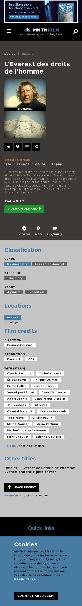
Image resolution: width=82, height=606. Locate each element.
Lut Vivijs (40, 405)
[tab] (24, 231)
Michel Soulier (18, 424)
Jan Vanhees (16, 405)
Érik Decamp (16, 379)
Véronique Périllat (20, 392)
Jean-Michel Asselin (50, 398)
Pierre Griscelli (44, 386)
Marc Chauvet (17, 436)
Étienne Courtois (48, 436)
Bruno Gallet (16, 386)
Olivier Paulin (42, 417)
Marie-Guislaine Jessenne (26, 430)
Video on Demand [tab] (24, 208)
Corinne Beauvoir (53, 411)
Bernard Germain (17, 159)
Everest (13, 317)
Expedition (36, 292)
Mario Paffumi (47, 424)
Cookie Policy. (25, 578)
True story (15, 278)
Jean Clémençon (54, 392)
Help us (10, 445)
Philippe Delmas (46, 379)
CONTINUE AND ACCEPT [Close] (36, 595)
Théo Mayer (16, 417)
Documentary (17, 263)
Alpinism (13, 292)
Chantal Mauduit (20, 411)
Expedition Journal (49, 263)
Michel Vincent (50, 373)
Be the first (12, 495)
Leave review (22, 487)
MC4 (31, 359)
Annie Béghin (17, 398)
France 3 (13, 359)
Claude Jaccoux (19, 373)
